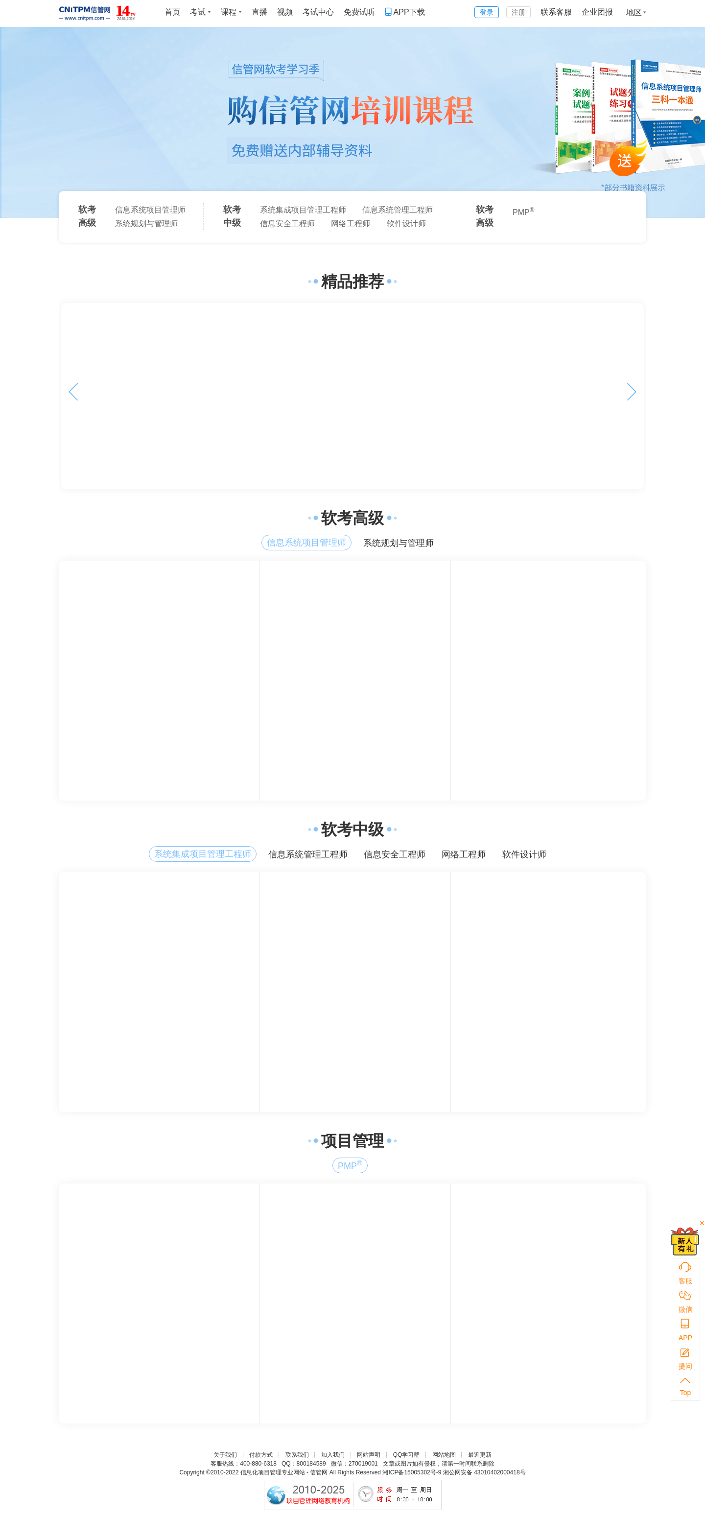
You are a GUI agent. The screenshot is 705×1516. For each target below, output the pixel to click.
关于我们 (225, 1454)
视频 (285, 12)
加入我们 (333, 1454)
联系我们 (297, 1454)
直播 (259, 12)
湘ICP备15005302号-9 (411, 1472)
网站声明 (368, 1454)
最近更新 (480, 1454)
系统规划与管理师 (146, 223)
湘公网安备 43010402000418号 (484, 1472)
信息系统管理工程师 (397, 210)
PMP (524, 211)
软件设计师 (406, 223)
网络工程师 (350, 223)
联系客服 (556, 12)
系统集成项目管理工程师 (303, 210)
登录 (487, 12)
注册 (518, 12)
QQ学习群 (406, 1454)
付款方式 (261, 1454)
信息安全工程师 (287, 223)
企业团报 (597, 12)
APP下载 (405, 12)
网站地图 (444, 1454)
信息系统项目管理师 (150, 210)
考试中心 (318, 12)
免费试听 (359, 12)
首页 (172, 12)
